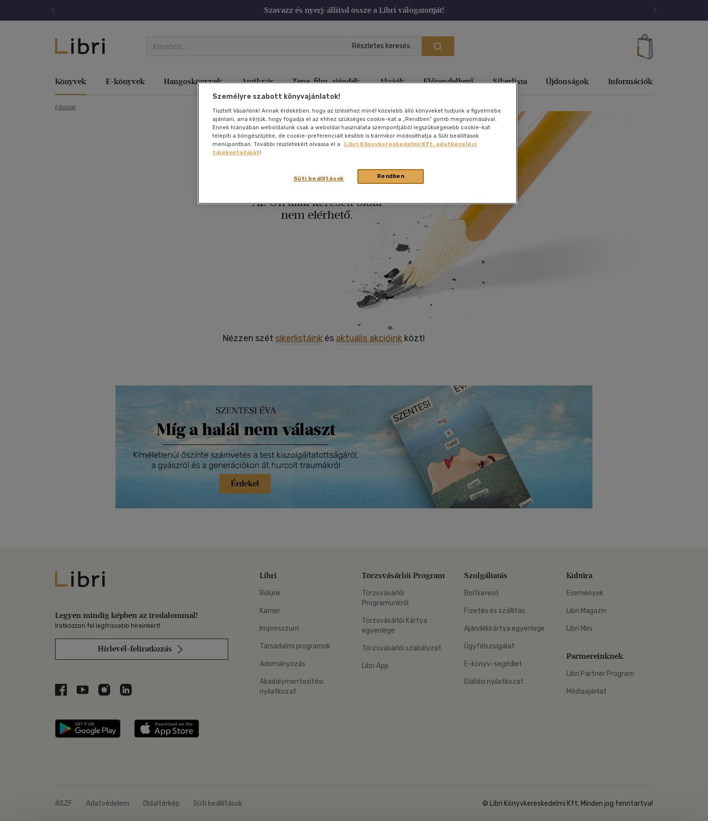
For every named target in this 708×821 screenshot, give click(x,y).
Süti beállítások (319, 178)
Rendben (391, 176)
